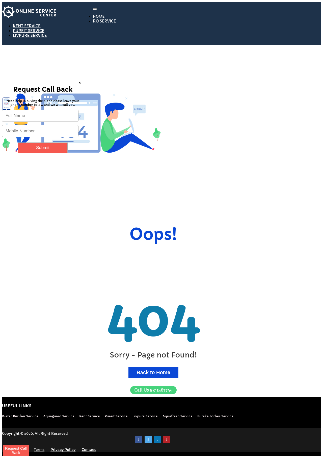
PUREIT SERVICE (28, 30)
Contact (89, 449)
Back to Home (153, 372)
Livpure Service (145, 416)
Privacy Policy (62, 449)
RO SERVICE (104, 21)
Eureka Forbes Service (215, 416)
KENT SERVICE (27, 25)
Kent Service (89, 416)
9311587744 (153, 390)
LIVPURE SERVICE (30, 35)
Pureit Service (116, 416)
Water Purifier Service (20, 416)
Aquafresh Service (178, 416)
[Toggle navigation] (95, 9)
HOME (99, 16)
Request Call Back (16, 450)
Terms (39, 449)
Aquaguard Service (58, 416)
